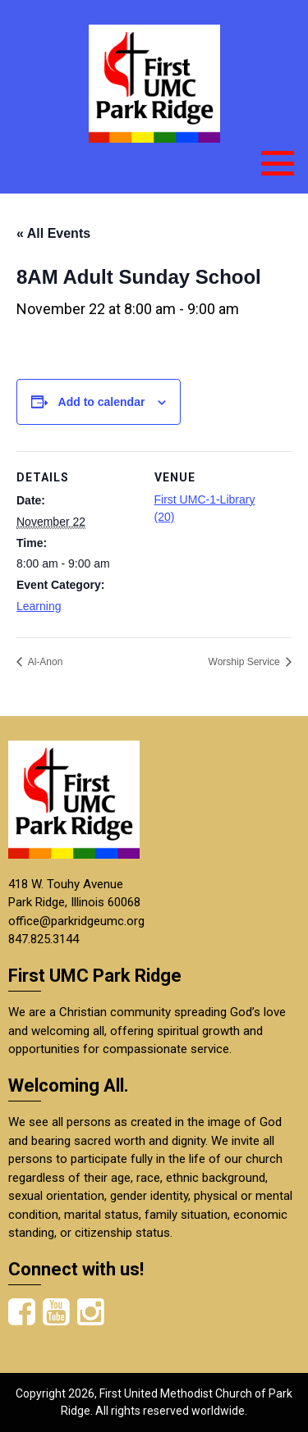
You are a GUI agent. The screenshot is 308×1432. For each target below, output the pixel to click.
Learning (39, 606)
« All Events (53, 233)
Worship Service (246, 662)
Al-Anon (43, 662)
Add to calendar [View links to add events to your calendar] (101, 401)
